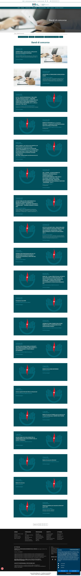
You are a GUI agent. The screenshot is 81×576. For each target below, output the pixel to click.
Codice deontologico (40, 537)
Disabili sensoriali (40, 1)
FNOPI (23, 1)
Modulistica (48, 537)
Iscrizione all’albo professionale (49, 534)
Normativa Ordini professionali (60, 539)
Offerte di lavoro (49, 539)
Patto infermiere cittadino (39, 539)
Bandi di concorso (40, 42)
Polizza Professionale (50, 538)
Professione (34, 7)
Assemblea (31, 36)
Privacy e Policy (34, 574)
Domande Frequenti (59, 7)
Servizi (52, 7)
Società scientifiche (29, 540)
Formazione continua (29, 534)
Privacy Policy (20, 553)
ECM (26, 533)
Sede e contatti (17, 538)
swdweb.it (48, 574)
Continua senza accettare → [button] (74, 549)
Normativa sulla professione (60, 537)
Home (19, 7)
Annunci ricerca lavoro (23, 36)
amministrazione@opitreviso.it (40, 556)
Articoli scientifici (28, 539)
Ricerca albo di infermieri (60, 534)
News (48, 7)
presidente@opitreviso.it (39, 553)
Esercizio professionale (38, 534)
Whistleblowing (42, 7)
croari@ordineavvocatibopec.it (40, 566)
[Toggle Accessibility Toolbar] (2, 568)
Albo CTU (37, 540)
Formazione (27, 7)
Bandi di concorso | (19, 54)
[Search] (55, 1)
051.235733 (20, 567)
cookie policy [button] (76, 554)
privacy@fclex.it (37, 565)
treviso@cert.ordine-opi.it (39, 557)
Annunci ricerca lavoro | (20, 105)
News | (24, 54)
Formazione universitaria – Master (51, 36)
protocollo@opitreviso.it (39, 554)
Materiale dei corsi (28, 537)
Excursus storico (17, 537)
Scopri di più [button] (68, 573)
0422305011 (20, 551)
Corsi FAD (27, 536)
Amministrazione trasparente (31, 1)
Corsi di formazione (39, 36)
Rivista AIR (27, 538)
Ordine (22, 7)
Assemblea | (18, 302)
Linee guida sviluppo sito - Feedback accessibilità (40, 573)
